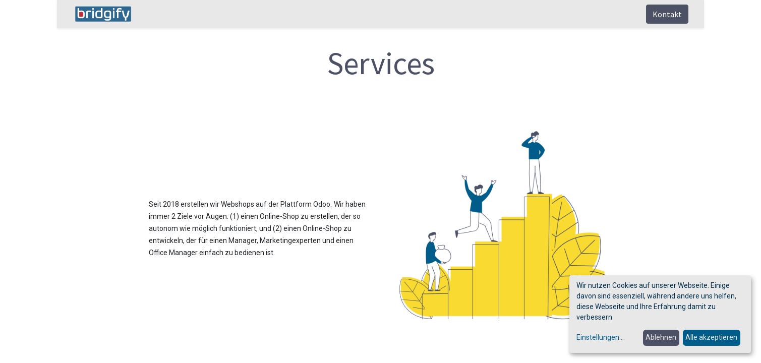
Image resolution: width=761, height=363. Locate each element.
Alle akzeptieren (711, 337)
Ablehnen (661, 337)
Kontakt (667, 14)
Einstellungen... (600, 337)
